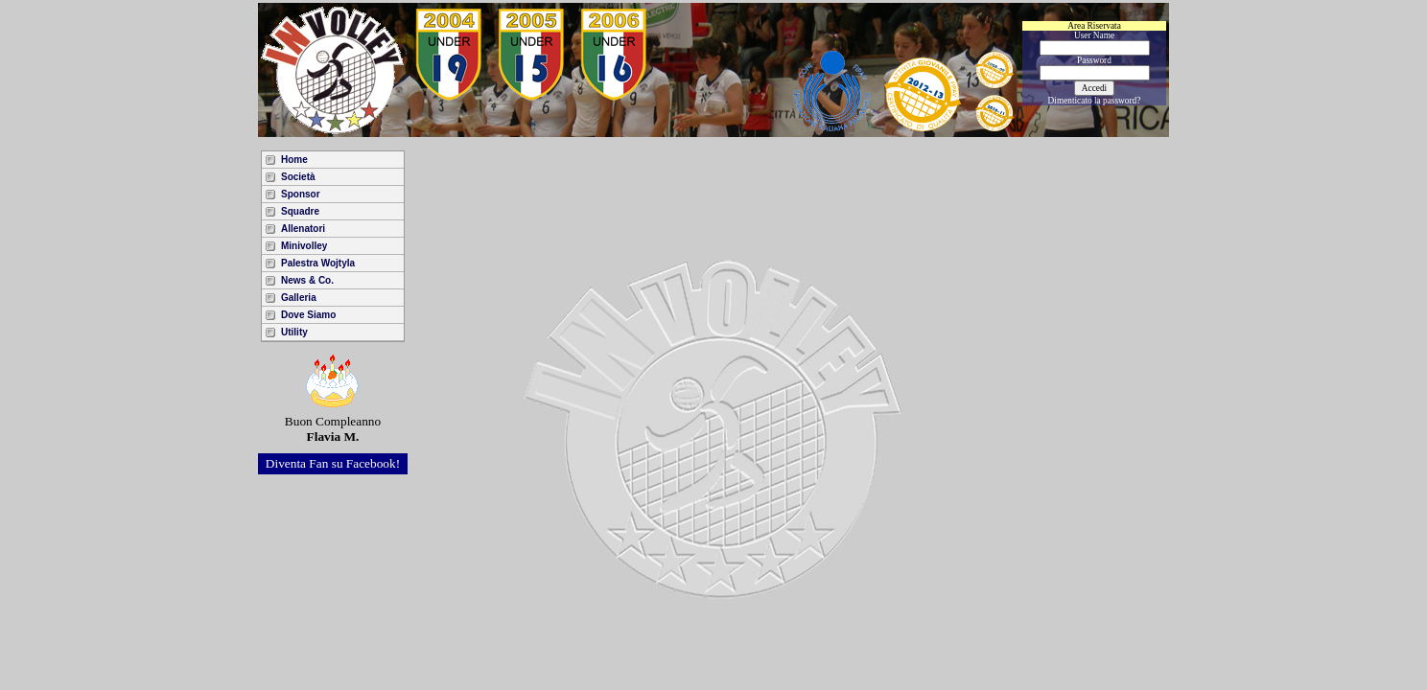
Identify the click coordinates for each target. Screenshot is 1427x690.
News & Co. (307, 280)
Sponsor (300, 194)
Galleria (298, 297)
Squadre (300, 211)
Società (298, 177)
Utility (294, 332)
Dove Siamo (308, 315)
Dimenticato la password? (1094, 100)
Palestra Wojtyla (318, 263)
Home (294, 159)
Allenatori (303, 228)
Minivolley (304, 246)
